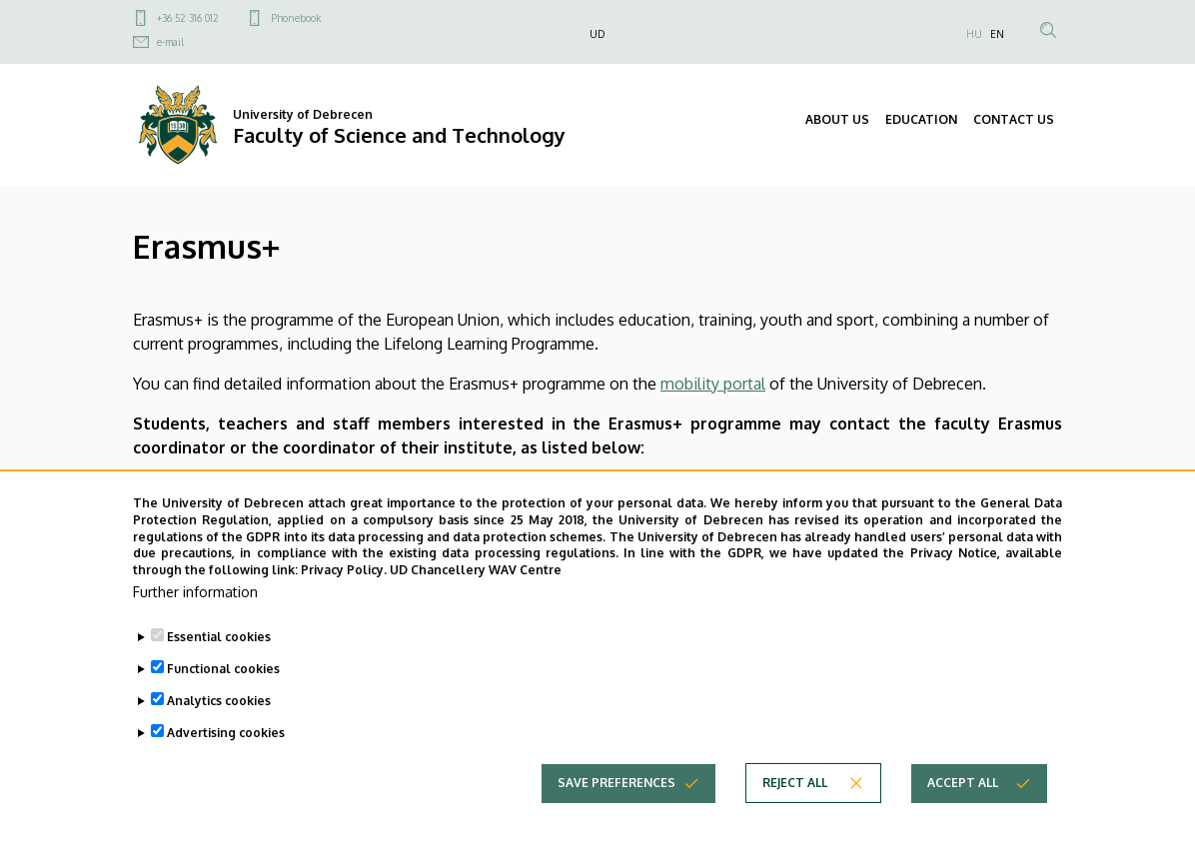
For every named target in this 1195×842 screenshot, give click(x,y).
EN (997, 34)
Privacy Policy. (344, 598)
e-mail (170, 42)
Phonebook (296, 18)
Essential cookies (219, 665)
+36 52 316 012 (188, 18)
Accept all (962, 811)
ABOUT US (837, 119)
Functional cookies (223, 697)
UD (597, 34)
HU (974, 34)
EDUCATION (921, 119)
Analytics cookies (219, 729)
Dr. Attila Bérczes (275, 487)
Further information (195, 620)
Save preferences (616, 811)
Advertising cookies (226, 761)
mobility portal (712, 384)
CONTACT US (1013, 119)
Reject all (794, 811)
